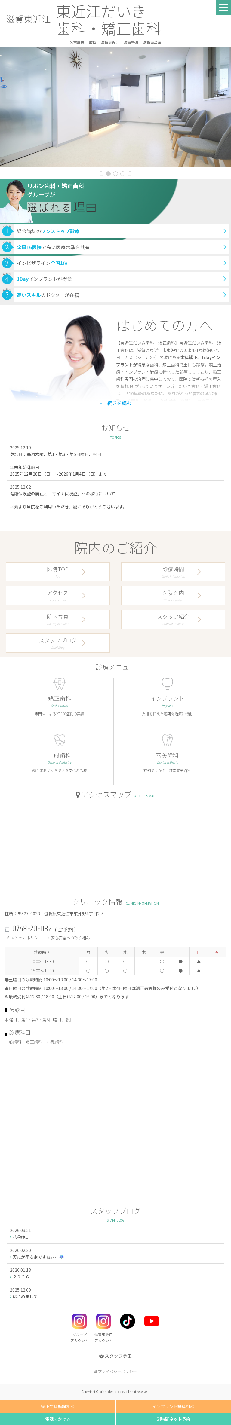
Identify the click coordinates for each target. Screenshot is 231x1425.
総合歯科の (48, 231)
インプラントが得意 (44, 278)
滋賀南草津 (152, 42)
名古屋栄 (77, 42)
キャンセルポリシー (23, 938)
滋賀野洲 (131, 42)
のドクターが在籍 (48, 294)
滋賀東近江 (110, 42)
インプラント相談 (173, 1406)
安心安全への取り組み (69, 938)
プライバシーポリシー (115, 1371)
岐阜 (92, 42)
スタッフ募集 (115, 1356)
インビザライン (42, 263)
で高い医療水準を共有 (53, 247)
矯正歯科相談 (58, 1406)
